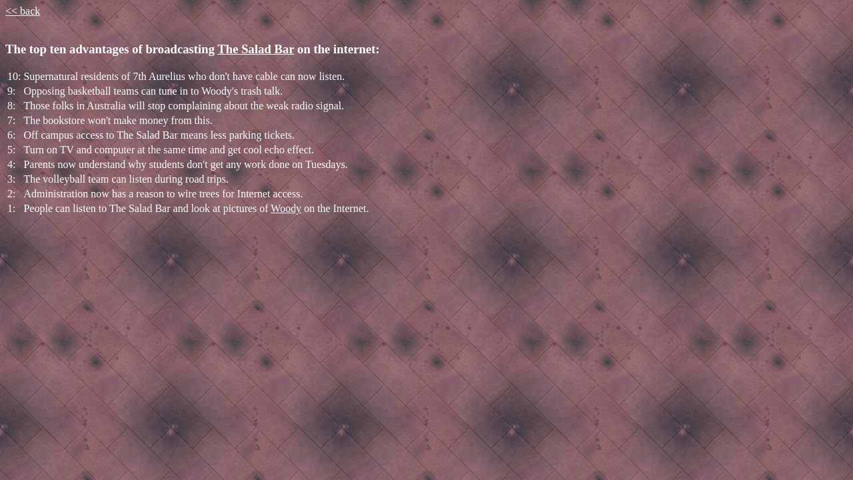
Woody (286, 208)
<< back (22, 11)
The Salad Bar (255, 49)
